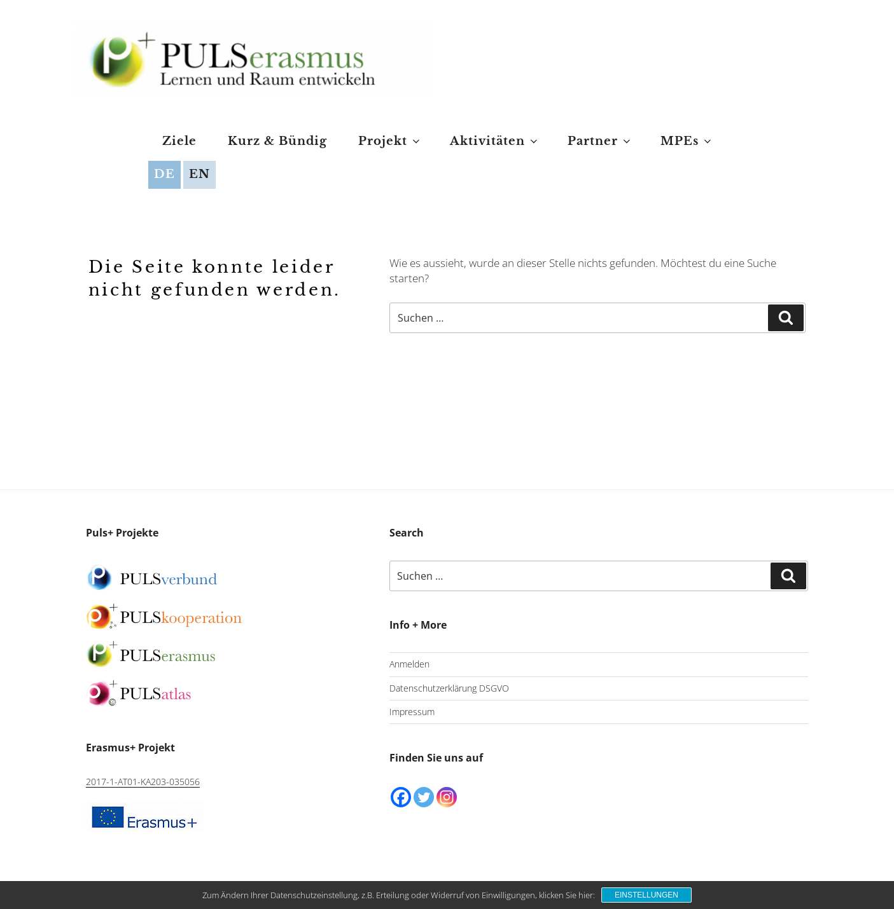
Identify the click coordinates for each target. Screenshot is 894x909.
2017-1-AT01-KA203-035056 (143, 782)
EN (199, 174)
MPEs (686, 141)
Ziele (179, 141)
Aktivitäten (495, 141)
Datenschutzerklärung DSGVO (449, 688)
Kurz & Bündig (277, 141)
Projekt (390, 141)
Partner (600, 141)
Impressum (412, 712)
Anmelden (409, 664)
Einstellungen (646, 895)
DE (164, 174)
